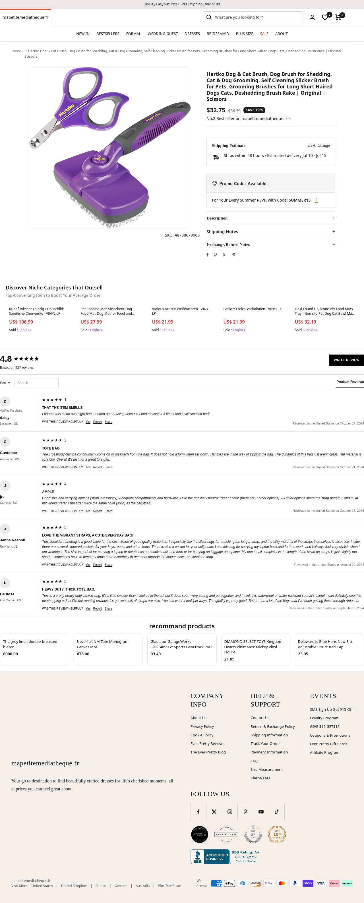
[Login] (312, 17)
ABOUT (281, 33)
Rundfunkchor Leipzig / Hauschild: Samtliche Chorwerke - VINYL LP (36, 311)
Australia (143, 885)
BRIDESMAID (218, 33)
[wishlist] (325, 17)
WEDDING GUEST (163, 33)
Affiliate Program (324, 752)
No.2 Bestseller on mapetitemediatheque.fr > (248, 118)
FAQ (254, 760)
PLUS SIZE (244, 33)
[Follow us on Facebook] (198, 812)
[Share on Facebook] (207, 255)
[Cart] (338, 17)
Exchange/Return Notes (228, 244)
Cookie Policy (202, 735)
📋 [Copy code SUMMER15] (316, 200)
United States (42, 885)
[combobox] (257, 17)
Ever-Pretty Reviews (207, 743)
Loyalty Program (324, 717)
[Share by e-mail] (233, 254)
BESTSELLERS (107, 33)
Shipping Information (269, 735)
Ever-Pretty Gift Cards (328, 743)
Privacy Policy (202, 726)
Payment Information (269, 752)
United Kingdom (74, 885)
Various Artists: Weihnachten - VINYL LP (181, 311)
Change (324, 145)
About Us (198, 717)
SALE (264, 33)
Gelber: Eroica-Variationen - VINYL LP (253, 309)
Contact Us (260, 717)
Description (217, 218)
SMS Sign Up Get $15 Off (331, 709)
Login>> (25, 330)
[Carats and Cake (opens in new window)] (226, 834)
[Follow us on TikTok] (276, 812)
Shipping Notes (222, 231)
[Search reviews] (36, 383)
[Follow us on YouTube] (261, 812)
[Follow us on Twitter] (214, 812)
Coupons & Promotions (330, 735)
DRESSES (192, 33)
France (101, 885)
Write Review (346, 360)
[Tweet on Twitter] (224, 255)
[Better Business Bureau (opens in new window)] (226, 856)
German (120, 885)
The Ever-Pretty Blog (208, 752)
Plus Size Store (169, 885)
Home (16, 51)
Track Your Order (265, 743)
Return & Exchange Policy (273, 726)
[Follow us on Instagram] (229, 812)
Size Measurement (267, 769)
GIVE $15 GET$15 (325, 726)
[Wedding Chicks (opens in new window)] (200, 834)
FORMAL (133, 33)
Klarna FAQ (260, 777)
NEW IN (83, 33)
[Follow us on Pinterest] (245, 812)
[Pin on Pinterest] (215, 255)
